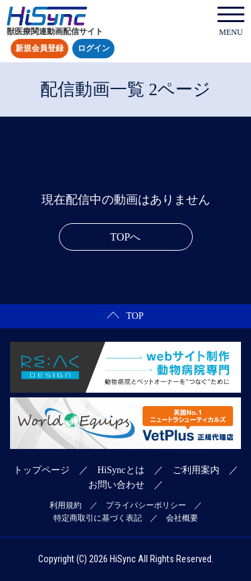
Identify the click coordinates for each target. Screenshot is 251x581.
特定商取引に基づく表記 (98, 518)
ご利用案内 (196, 470)
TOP (125, 316)
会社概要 (182, 518)
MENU (231, 22)
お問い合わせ (116, 485)
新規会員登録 (39, 49)
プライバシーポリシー (146, 505)
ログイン (94, 49)
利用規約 (66, 505)
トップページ (41, 470)
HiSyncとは (121, 470)
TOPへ (125, 237)
